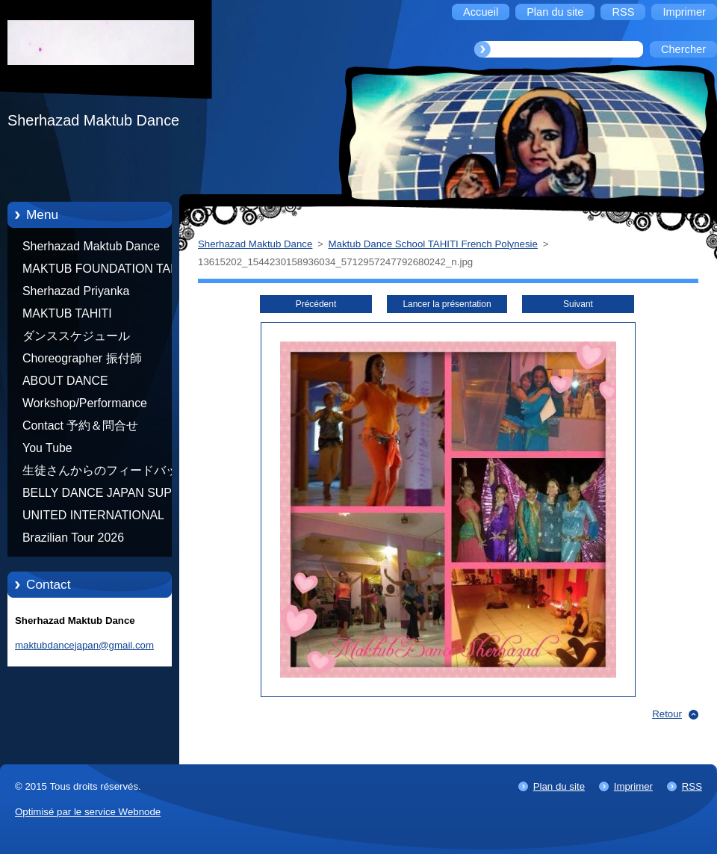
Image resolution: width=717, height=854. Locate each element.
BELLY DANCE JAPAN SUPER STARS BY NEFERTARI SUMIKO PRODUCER (105, 495)
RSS (692, 786)
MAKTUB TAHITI (67, 313)
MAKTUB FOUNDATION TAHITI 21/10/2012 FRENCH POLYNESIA (107, 271)
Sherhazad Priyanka (75, 291)
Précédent (316, 304)
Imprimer (633, 786)
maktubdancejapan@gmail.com (84, 645)
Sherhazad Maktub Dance (91, 246)
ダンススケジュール (76, 335)
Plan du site (559, 786)
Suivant (578, 304)
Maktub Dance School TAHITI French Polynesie (433, 244)
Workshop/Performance (84, 403)
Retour (667, 714)
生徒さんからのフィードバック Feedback (106, 473)
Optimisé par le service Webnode (88, 811)
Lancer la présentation (447, 304)
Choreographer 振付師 (82, 358)
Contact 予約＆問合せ (80, 425)
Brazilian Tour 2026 (73, 537)
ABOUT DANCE (65, 380)
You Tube (47, 448)
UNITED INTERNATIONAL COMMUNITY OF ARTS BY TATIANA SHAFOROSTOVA (97, 518)
